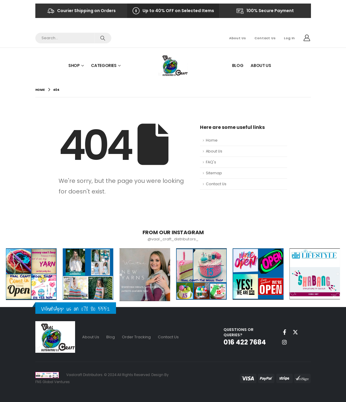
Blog (238, 65)
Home (212, 140)
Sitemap (214, 172)
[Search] (103, 38)
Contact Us (265, 38)
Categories (104, 65)
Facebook (284, 332)
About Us (237, 38)
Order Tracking (136, 337)
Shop (74, 65)
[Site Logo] (173, 65)
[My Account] (307, 38)
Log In (289, 38)
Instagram (284, 342)
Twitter (295, 332)
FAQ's (211, 162)
